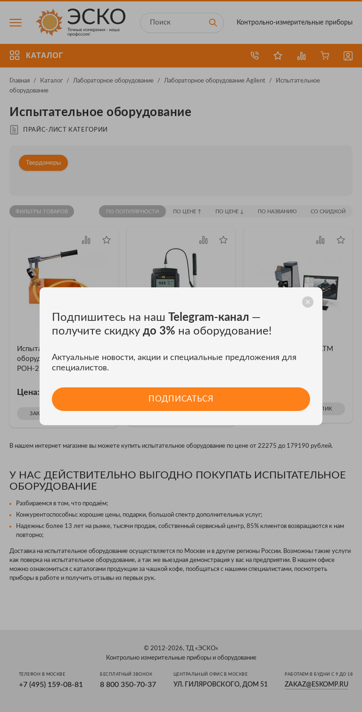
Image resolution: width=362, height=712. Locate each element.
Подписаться (180, 399)
